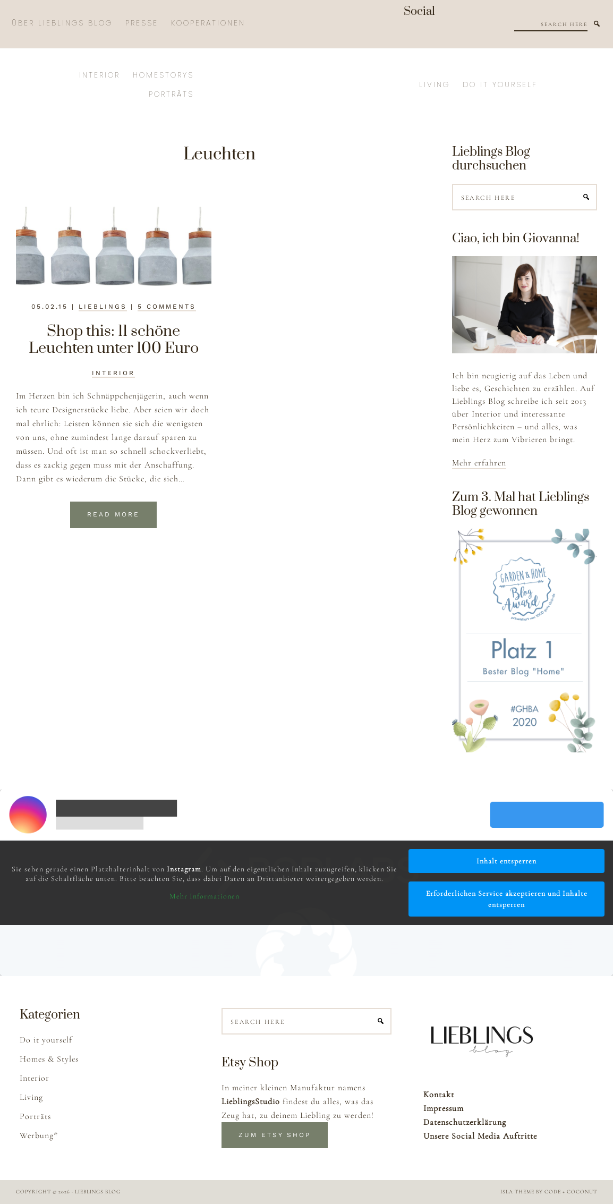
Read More (113, 514)
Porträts (35, 1116)
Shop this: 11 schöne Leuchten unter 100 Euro (114, 339)
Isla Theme (517, 1192)
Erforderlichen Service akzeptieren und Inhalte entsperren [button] (507, 899)
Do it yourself (46, 1040)
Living (31, 1097)
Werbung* (39, 1135)
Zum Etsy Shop (275, 1135)
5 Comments (167, 306)
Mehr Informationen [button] (204, 896)
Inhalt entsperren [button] (506, 861)
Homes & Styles (49, 1059)
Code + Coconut (570, 1192)
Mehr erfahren (479, 462)
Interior (113, 373)
